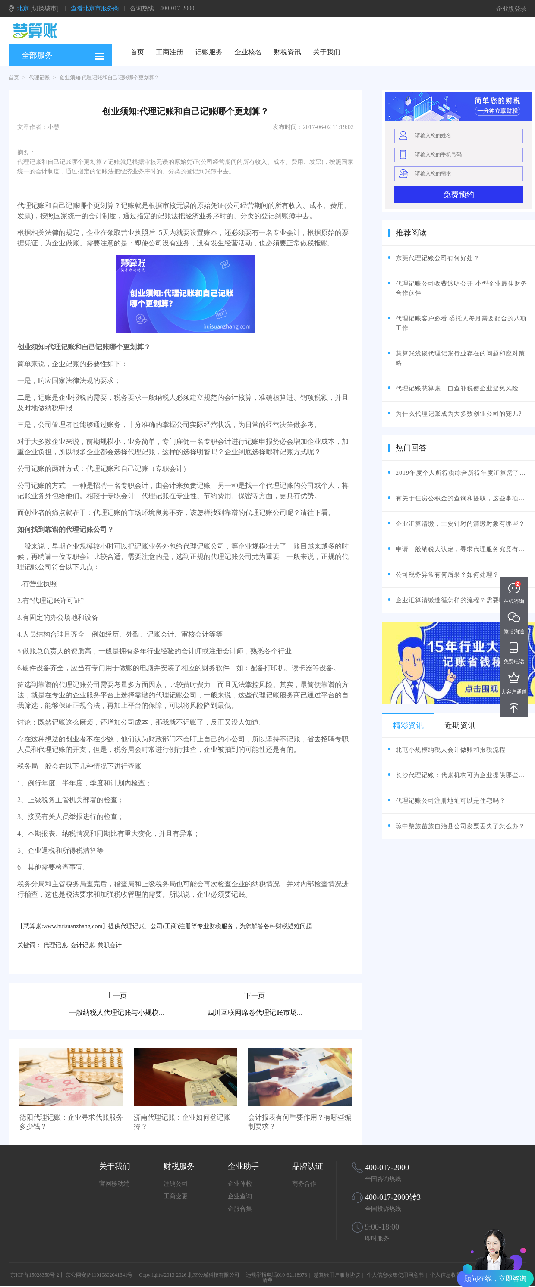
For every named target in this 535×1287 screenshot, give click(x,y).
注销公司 (176, 1183)
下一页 (254, 995)
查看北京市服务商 (95, 8)
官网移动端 (114, 1183)
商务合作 (304, 1183)
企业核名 (248, 52)
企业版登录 (511, 9)
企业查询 (240, 1196)
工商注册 (169, 52)
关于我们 (326, 52)
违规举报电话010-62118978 (276, 1275)
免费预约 (458, 194)
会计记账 (82, 945)
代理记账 (39, 78)
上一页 (116, 995)
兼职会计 (110, 945)
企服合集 (240, 1208)
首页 (137, 52)
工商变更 (176, 1196)
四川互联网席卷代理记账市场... (254, 1012)
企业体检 (240, 1183)
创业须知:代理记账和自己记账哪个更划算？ (109, 78)
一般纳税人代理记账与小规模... (116, 1012)
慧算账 (32, 926)
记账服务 (209, 52)
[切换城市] (45, 8)
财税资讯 (287, 52)
